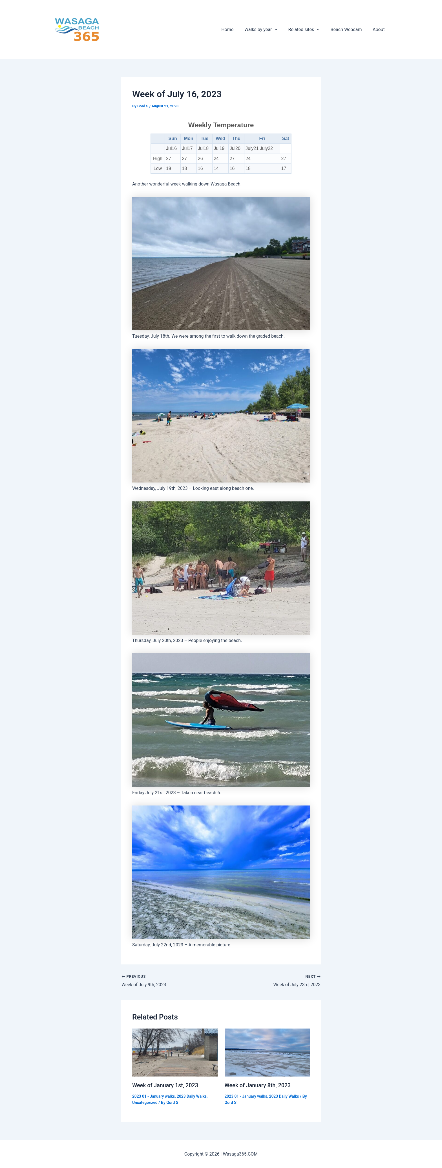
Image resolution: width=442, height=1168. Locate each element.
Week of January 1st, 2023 (165, 1085)
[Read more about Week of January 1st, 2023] (175, 1052)
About (380, 29)
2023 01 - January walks (154, 1096)
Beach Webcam (349, 29)
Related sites (308, 29)
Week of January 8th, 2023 (258, 1085)
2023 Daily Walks (193, 1096)
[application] (281, 29)
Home (236, 29)
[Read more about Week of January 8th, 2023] (267, 1052)
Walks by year (267, 29)
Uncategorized (145, 1102)
